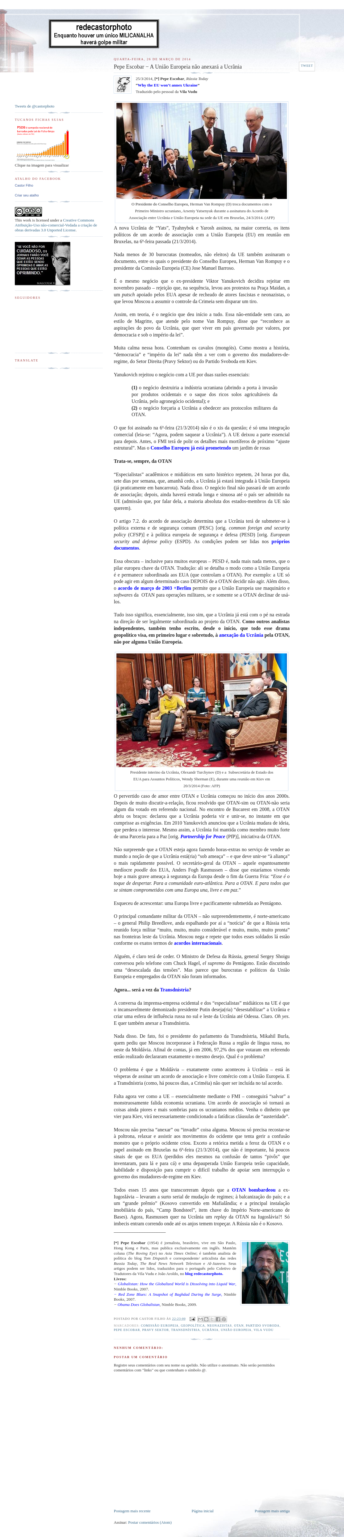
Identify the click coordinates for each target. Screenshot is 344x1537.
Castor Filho (24, 185)
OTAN (239, 1325)
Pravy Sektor (155, 1330)
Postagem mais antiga (272, 1511)
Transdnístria (185, 1330)
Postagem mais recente (132, 1511)
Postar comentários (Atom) (150, 1522)
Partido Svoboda (262, 1325)
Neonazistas (219, 1325)
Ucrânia (210, 1330)
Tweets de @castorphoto (34, 106)
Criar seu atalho (27, 195)
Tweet (307, 65)
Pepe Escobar (127, 1330)
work (27, 220)
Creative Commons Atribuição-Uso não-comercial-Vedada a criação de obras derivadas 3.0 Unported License (56, 225)
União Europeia (236, 1330)
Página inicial (203, 1511)
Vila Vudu (263, 1330)
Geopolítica (193, 1325)
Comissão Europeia (159, 1325)
